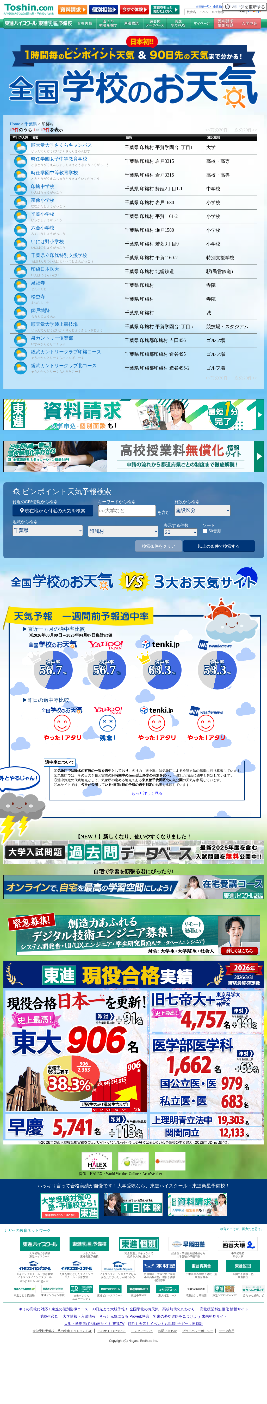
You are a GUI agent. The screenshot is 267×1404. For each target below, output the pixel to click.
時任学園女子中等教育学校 (59, 158)
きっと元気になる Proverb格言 (124, 1316)
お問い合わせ (167, 1331)
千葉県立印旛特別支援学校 (59, 255)
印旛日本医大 (45, 269)
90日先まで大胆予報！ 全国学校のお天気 (125, 1309)
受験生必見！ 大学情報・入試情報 (68, 1316)
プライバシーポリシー (197, 1331)
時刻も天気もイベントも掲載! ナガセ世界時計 (165, 1324)
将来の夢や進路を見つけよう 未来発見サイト (190, 1316)
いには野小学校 (47, 241)
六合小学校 (42, 227)
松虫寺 (38, 296)
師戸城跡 (40, 310)
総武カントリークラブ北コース (64, 365)
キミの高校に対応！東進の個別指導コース (53, 1309)
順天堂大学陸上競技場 (54, 324)
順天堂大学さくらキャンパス (61, 145)
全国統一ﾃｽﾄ (203, 6)
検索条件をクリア (158, 546)
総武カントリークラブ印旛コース (66, 351)
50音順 (215, 531)
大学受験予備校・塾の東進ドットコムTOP (62, 1331)
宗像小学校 (42, 200)
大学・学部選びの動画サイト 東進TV (94, 1324)
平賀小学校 (42, 214)
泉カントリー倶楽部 (52, 338)
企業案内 (218, 6)
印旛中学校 (42, 186)
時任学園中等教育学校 (54, 172)
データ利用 (226, 1331)
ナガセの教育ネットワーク (27, 1230)
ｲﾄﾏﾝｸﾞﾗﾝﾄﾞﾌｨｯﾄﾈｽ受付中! (34, 1281)
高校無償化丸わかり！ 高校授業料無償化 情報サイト (205, 1309)
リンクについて (142, 1331)
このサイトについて (111, 1331)
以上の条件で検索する (219, 546)
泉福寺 (38, 283)
